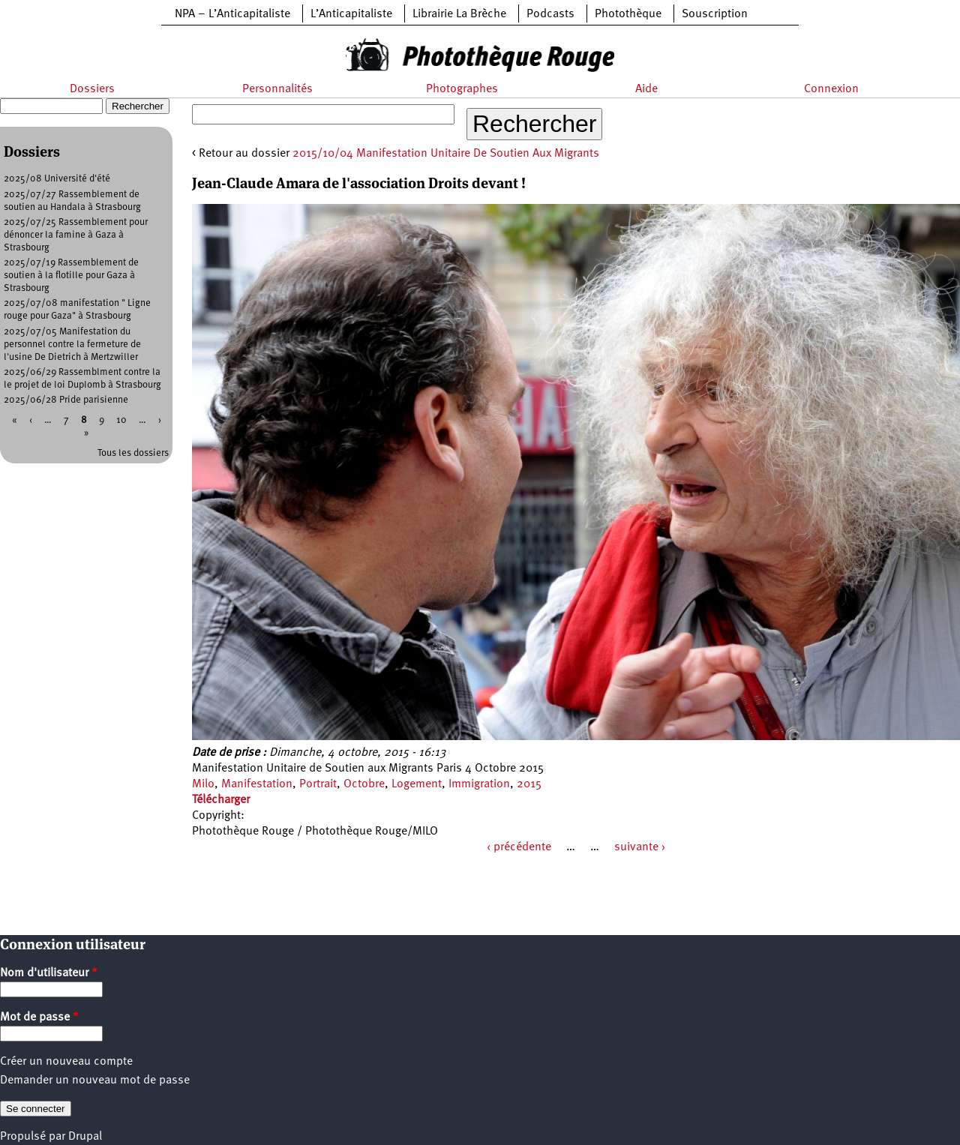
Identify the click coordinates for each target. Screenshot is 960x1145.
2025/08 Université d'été (57, 179)
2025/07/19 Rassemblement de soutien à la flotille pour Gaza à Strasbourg (71, 275)
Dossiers (92, 89)
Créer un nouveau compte (66, 1062)
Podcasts (550, 14)
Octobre (364, 784)
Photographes (462, 89)
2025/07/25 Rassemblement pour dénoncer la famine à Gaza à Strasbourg (76, 235)
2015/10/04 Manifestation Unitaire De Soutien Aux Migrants (445, 154)
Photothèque (628, 14)
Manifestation (256, 784)
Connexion (831, 89)
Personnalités (277, 89)
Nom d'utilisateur (49, 973)
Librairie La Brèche (459, 14)
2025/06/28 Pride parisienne (66, 400)
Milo (203, 784)
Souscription (715, 14)
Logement (417, 784)
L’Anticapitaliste (351, 14)
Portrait (318, 784)
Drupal (85, 1137)
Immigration (479, 784)
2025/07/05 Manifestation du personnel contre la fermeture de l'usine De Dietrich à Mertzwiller (72, 344)
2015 (529, 784)
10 (121, 420)
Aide (646, 89)
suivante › (639, 847)
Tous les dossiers (133, 453)
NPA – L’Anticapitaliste (232, 14)
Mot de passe (39, 1018)
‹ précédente (519, 847)
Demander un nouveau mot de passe (95, 1081)
